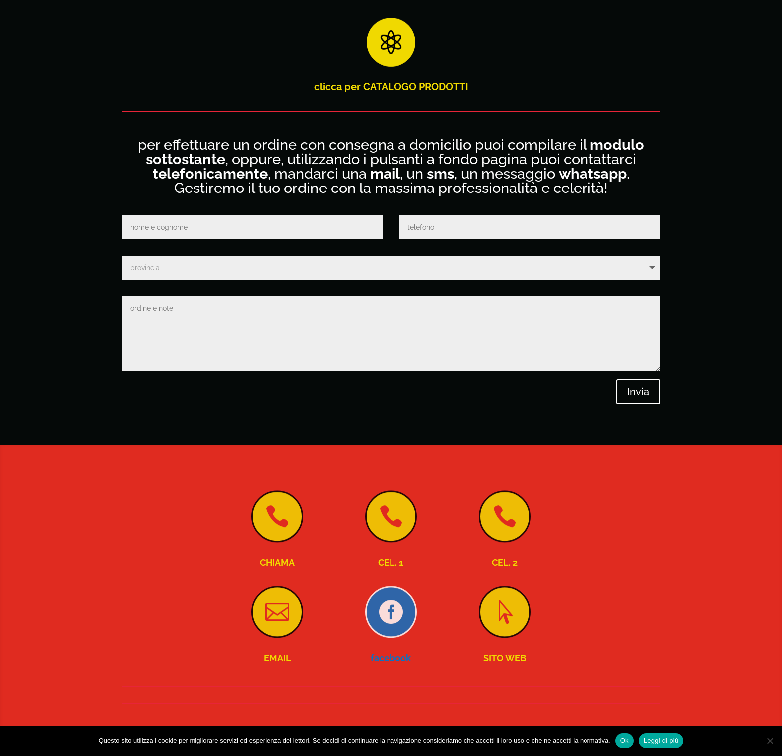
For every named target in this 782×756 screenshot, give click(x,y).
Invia (638, 392)
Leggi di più (661, 740)
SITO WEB (504, 658)
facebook (391, 658)
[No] (770, 741)
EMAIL (277, 658)
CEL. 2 (505, 562)
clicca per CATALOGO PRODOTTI (391, 87)
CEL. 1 (390, 562)
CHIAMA (277, 562)
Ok (624, 740)
